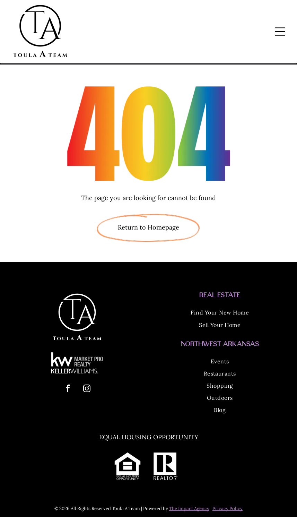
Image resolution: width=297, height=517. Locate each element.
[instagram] (86, 389)
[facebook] (67, 389)
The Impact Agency (189, 508)
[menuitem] (220, 313)
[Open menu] (280, 31)
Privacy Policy (227, 508)
